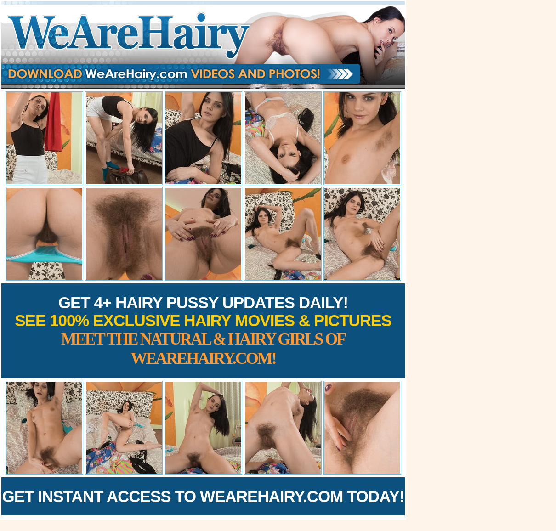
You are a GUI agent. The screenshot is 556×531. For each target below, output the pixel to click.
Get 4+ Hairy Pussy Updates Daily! (203, 330)
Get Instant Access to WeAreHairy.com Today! (203, 496)
